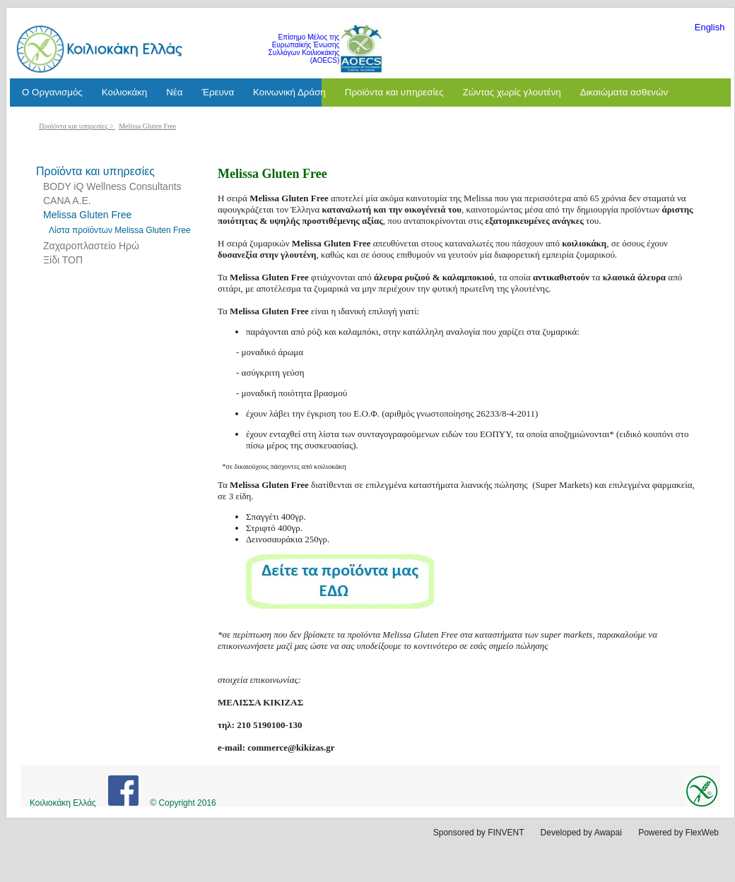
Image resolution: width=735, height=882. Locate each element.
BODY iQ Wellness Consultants (112, 186)
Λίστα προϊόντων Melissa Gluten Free (120, 230)
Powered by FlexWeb (678, 833)
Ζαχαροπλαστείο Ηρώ (91, 245)
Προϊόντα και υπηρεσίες (73, 126)
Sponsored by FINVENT (478, 833)
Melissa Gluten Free (147, 126)
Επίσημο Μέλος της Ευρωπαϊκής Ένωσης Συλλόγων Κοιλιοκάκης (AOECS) (304, 48)
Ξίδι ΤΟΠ (63, 260)
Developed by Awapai (581, 833)
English (710, 27)
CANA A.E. (67, 200)
